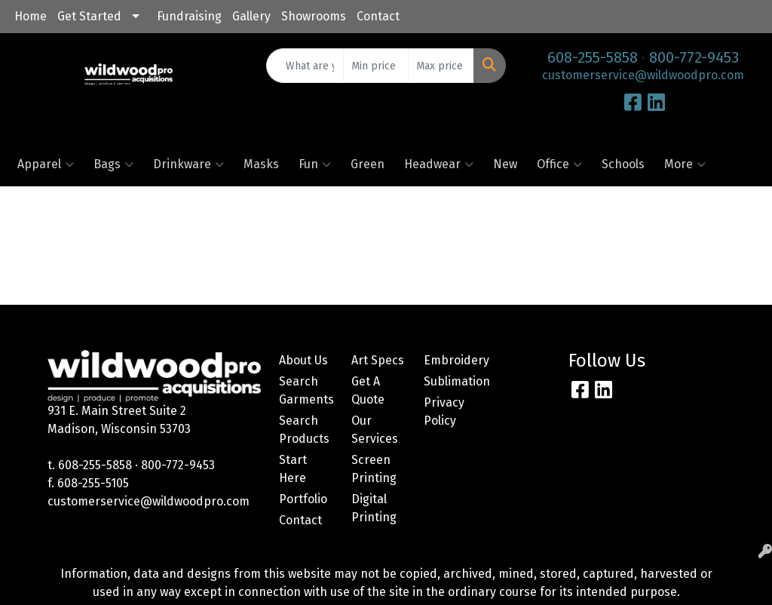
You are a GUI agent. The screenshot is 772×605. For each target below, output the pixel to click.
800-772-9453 (694, 57)
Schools (623, 164)
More (685, 164)
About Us (303, 360)
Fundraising (189, 16)
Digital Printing (374, 508)
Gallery (251, 16)
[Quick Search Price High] (440, 65)
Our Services (374, 429)
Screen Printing (374, 469)
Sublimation (451, 381)
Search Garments (306, 390)
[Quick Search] (304, 65)
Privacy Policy (444, 411)
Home (30, 16)
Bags (113, 164)
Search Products (304, 429)
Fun (315, 164)
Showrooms (313, 16)
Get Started (89, 16)
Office (559, 164)
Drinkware (188, 164)
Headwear (438, 164)
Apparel (45, 164)
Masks (261, 164)
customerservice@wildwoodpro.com (643, 75)
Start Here (293, 469)
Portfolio (303, 499)
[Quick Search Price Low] (376, 65)
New (505, 164)
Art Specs (377, 360)
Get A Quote (367, 390)
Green (367, 164)
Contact (378, 16)
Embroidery (451, 360)
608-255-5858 (592, 57)
